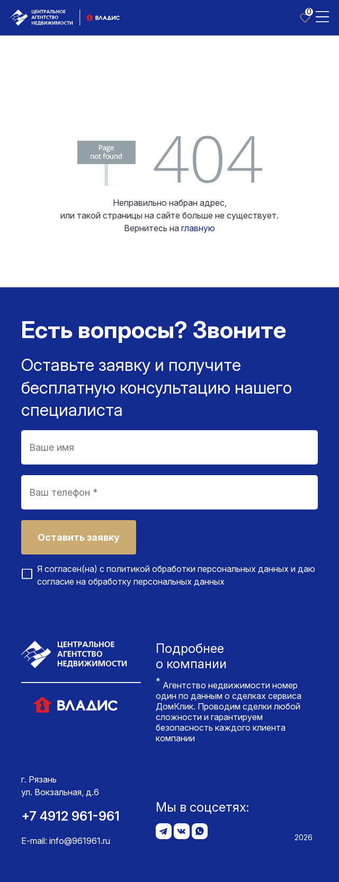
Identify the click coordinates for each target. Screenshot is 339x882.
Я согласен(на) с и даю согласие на (176, 575)
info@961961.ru (79, 840)
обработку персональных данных (156, 581)
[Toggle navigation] (322, 16)
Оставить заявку (79, 537)
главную (198, 228)
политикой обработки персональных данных (197, 568)
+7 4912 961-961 (70, 816)
